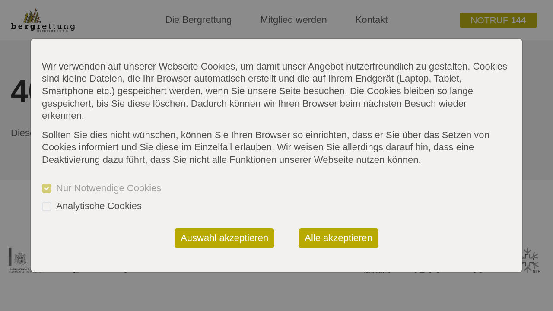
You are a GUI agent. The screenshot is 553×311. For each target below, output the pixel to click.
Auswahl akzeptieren (224, 237)
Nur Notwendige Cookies (108, 188)
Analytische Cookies (99, 205)
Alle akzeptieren (338, 237)
